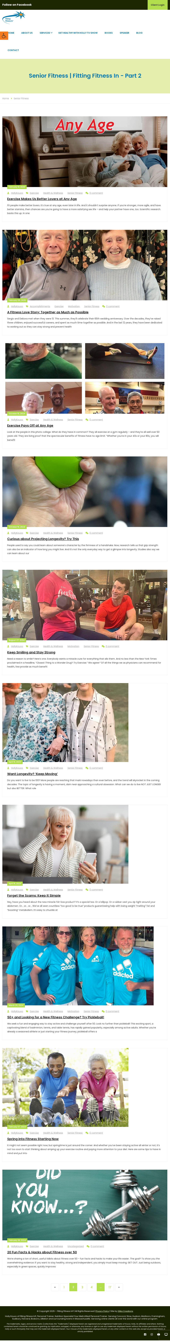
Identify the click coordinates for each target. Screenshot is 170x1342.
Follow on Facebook (17, 5)
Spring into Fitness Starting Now (33, 1140)
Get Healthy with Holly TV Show (78, 34)
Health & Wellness (53, 194)
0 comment (94, 194)
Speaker (124, 34)
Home (11, 34)
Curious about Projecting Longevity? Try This (43, 540)
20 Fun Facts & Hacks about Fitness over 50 (42, 1253)
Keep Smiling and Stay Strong (31, 654)
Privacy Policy (102, 1312)
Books (109, 34)
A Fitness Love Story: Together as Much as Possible (48, 314)
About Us (27, 34)
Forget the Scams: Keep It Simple (34, 897)
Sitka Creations (125, 1312)
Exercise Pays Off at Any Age (30, 427)
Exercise (34, 194)
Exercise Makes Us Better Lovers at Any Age (42, 200)
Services (45, 34)
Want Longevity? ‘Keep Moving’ (32, 775)
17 (110, 1289)
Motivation (74, 307)
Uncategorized (76, 1247)
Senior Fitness (21, 100)
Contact (13, 51)
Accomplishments (40, 307)
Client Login (157, 4)
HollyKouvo (15, 194)
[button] (4, 36)
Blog (139, 34)
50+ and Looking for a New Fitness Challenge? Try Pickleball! (55, 1019)
